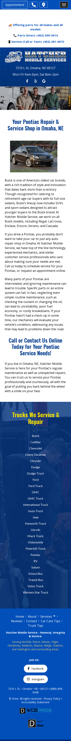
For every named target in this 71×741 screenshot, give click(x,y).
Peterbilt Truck (36, 548)
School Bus (35, 573)
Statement (43, 702)
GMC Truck (35, 498)
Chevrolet (35, 448)
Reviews (16, 621)
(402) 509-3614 (47, 35)
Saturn (35, 567)
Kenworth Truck (35, 523)
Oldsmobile (35, 542)
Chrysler (35, 460)
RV (35, 561)
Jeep (36, 517)
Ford (36, 479)
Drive (15, 698)
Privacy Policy (52, 698)
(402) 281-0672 (53, 41)
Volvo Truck (36, 586)
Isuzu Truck (35, 510)
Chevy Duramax (35, 454)
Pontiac (35, 554)
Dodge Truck (35, 473)
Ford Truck (35, 485)
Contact (31, 621)
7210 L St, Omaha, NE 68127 (35, 68)
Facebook (36, 668)
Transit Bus (35, 579)
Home (20, 616)
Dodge (35, 467)
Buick (35, 435)
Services (47, 616)
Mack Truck (35, 536)
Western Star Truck (35, 592)
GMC (35, 492)
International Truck (35, 504)
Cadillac (35, 442)
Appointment (14, 5)
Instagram (35, 679)
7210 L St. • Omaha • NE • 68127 (28, 688)
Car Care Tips (50, 621)
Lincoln (35, 529)
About (32, 616)
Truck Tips (35, 625)
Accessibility (29, 702)
